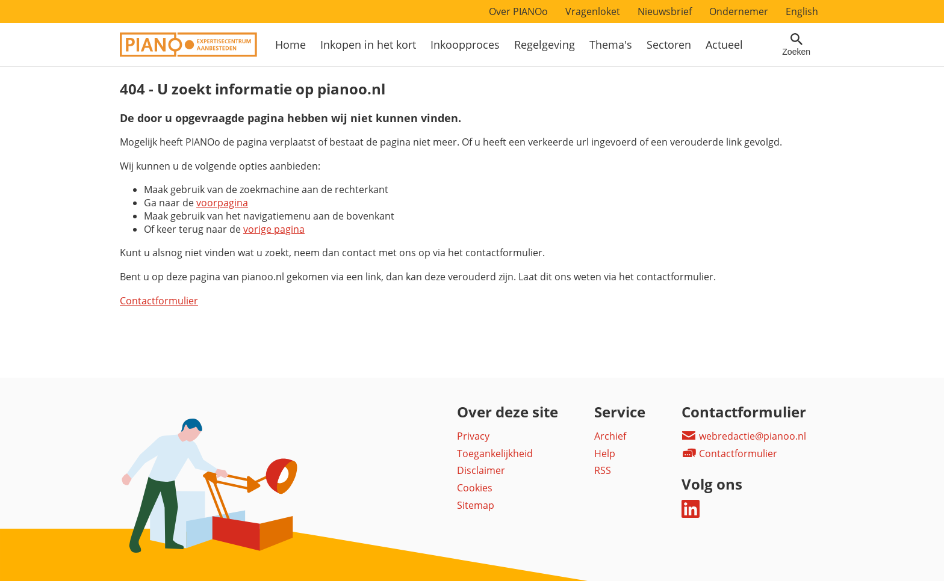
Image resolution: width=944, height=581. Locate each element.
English (802, 11)
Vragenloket (592, 11)
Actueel (724, 44)
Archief (610, 436)
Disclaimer (481, 470)
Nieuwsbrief (665, 11)
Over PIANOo (518, 11)
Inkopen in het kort (368, 44)
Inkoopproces (465, 44)
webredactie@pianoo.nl (744, 436)
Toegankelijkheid (495, 453)
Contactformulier (159, 300)
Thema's (610, 44)
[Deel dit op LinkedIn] (691, 514)
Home (290, 44)
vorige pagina (274, 229)
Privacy (473, 436)
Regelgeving (544, 44)
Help (604, 453)
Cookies (474, 487)
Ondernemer (738, 11)
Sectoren (669, 44)
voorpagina (222, 202)
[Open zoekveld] (796, 44)
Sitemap (475, 505)
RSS (602, 470)
